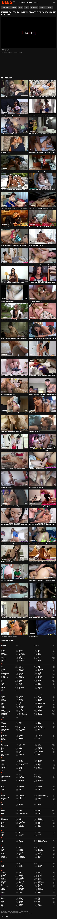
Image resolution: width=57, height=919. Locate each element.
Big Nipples (21, 677)
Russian (2, 868)
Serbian (21, 875)
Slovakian (40, 879)
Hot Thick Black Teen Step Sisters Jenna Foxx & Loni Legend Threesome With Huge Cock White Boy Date (42, 115)
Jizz (20, 799)
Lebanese (40, 812)
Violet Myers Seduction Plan (7, 580)
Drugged (49, 7)
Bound (20, 684)
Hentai (2, 777)
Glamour (39, 763)
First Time (3, 750)
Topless (21, 904)
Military (39, 823)
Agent (39, 650)
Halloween (21, 774)
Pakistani (40, 847)
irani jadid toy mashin (33, 636)
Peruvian (21, 850)
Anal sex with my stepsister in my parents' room (11, 599)
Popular (29, 2)
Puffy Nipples (22, 857)
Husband (21, 782)
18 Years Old (34, 7)
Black (11, 52)
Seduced (40, 874)
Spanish (21, 884)
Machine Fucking (4, 819)
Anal (39, 653)
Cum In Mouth (4, 714)
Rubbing (39, 866)
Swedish (21, 891)
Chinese (39, 700)
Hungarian (3, 782)
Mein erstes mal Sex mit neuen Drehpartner (10, 357)
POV (20, 847)
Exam (39, 738)
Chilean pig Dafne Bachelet (7, 487)
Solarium (3, 882)
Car (38, 696)
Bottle (2, 684)
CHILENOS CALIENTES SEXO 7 (7, 301)
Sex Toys (40, 875)
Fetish (2, 748)
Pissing (39, 852)
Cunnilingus (22, 716)
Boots (20, 683)
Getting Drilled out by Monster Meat (9, 636)
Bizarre (39, 679)
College (2, 706)
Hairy (2, 774)
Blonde (39, 680)
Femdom (40, 747)
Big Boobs (21, 674)
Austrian (39, 660)
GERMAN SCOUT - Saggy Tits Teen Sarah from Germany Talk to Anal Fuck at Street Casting (14, 617)
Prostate (3, 856)
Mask (2, 821)
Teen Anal (3, 900)
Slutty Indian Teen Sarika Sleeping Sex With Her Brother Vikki (42, 226)
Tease (20, 898)
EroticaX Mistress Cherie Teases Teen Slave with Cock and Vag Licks (42, 617)
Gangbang (40, 760)
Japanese (21, 795)
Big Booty (40, 674)
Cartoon (2, 697)
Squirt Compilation (5, 886)
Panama (2, 849)
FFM (2, 744)
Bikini (2, 679)
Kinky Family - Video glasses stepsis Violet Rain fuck (12, 282)
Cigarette (21, 702)
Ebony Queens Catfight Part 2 (35, 599)
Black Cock (21, 680)
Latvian (2, 812)
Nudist (39, 834)
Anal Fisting (22, 654)
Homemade (3, 779)
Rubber (21, 866)
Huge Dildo (21, 780)
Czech (2, 717)
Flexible (2, 751)
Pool (39, 853)
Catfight (39, 697)
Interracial (21, 788)
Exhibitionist (3, 739)
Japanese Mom (22, 797)
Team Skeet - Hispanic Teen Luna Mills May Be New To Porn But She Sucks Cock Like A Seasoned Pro (14, 524)
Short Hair (21, 878)
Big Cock (40, 676)
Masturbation (41, 821)
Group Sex (3, 768)
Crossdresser (4, 713)
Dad (2, 722)
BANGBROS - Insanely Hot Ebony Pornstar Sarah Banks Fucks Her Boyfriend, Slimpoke (14, 189)
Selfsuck (3, 875)
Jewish (2, 799)
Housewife (3, 780)
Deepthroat (3, 723)
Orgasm (21, 841)
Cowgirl (21, 710)
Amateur (16, 52)
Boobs (2, 683)
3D (20, 645)
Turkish (2, 907)
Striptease (3, 889)
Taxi (39, 897)
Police (2, 853)
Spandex (3, 884)
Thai (39, 900)
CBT (2, 695)
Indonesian (21, 786)
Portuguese (21, 854)
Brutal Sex (21, 687)
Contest (21, 707)
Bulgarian (3, 688)
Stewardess (3, 888)
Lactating (3, 810)
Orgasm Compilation (42, 841)
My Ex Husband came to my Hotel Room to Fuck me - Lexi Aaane (42, 133)
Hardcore (21, 776)
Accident (3, 650)
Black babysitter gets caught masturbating (10, 115)
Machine (39, 818)
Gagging (3, 760)
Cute (39, 716)
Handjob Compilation (5, 776)
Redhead (21, 863)
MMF (20, 818)
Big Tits (39, 677)
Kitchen (39, 804)
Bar (1, 670)
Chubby (2, 702)
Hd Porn (6, 916)
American (21, 653)
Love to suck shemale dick (35, 431)
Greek (39, 767)
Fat (1, 747)
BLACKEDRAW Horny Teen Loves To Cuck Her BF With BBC (42, 152)
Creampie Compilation (6, 711)
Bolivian (21, 681)
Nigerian (39, 832)
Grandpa (3, 767)
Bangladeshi (40, 669)
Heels (39, 776)
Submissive (40, 889)
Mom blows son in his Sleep (7, 561)
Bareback (21, 670)
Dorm (2, 727)
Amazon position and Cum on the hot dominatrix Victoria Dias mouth (42, 561)
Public (39, 856)
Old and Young (5, 7)
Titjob (20, 902)
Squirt (39, 885)
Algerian (21, 651)
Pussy (2, 859)
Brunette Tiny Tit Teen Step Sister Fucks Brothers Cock (13, 468)
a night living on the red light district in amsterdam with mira (14, 226)
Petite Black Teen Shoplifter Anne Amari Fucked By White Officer (42, 524)
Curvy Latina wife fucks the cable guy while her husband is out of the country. (14, 412)
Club (20, 704)
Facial (39, 744)
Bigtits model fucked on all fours (36, 245)
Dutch (20, 730)
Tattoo (20, 897)
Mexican (3, 823)
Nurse (2, 835)
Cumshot (40, 714)
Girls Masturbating (23, 763)
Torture (39, 904)
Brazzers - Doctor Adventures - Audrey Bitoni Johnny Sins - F (42, 338)
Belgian (21, 673)
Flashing (39, 750)
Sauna (39, 872)
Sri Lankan (21, 886)
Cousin (2, 710)
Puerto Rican (4, 857)
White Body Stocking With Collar (8, 394)
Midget (20, 823)
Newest (36, 2)
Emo (20, 736)
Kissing (21, 804)
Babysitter (21, 667)
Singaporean (3, 879)
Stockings (21, 888)
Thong (2, 901)
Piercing (21, 852)
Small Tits (21, 881)
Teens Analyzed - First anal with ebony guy (38, 450)
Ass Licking (3, 658)
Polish (20, 853)
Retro (20, 7)
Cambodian (40, 695)
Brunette (3, 687)
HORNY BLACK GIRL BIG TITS (35, 301)
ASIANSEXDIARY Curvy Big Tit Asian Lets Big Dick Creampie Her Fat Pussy (42, 264)
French (39, 752)
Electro (2, 736)
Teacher (2, 898)
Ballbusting (21, 669)
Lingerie (39, 813)
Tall (1, 897)
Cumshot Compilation (5, 716)
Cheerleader (3, 700)
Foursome (21, 752)
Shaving (21, 877)
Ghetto (7, 52)
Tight (2, 902)
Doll (20, 726)
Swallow (3, 891)
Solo (20, 882)
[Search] (54, 2)
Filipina (21, 748)
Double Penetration (5, 729)
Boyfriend (40, 684)
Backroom (40, 667)
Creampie (40, 710)
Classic (2, 703)
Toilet (39, 902)
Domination (40, 726)
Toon (2, 904)
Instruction (3, 788)
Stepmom (40, 886)
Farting (39, 745)
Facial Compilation (5, 745)
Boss (39, 683)
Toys (2, 905)
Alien (39, 651)
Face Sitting (22, 744)
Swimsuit (40, 891)
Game (20, 760)
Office (2, 840)
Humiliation (40, 780)
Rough (2, 866)
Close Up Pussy (41, 703)
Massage (21, 821)
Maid (20, 819)
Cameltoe (3, 696)
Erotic (39, 736)
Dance (20, 722)
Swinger (2, 892)
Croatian (39, 711)
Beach (20, 672)
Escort (2, 738)
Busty (2, 690)
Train (20, 905)
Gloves (39, 764)
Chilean (21, 700)
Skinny (20, 879)
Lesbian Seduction (23, 813)
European (21, 738)
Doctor (39, 725)
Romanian (40, 865)
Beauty (39, 672)
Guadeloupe (22, 768)
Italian (2, 790)
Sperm (2, 885)
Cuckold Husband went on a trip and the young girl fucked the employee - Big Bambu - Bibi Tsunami (14, 245)
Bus (20, 688)
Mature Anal (22, 822)
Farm (20, 745)
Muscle (39, 826)
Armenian (40, 656)
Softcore (39, 881)
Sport (20, 885)
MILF (2, 818)
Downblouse (22, 729)
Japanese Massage (5, 797)
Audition (39, 658)
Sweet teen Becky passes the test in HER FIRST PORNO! (41, 357)
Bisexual (21, 679)
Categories (22, 2)
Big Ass (39, 673)
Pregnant (40, 854)
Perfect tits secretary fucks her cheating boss (39, 468)
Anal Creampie (4, 654)
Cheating (40, 699)
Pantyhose (40, 849)
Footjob (2, 752)
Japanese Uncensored (43, 797)
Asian (20, 657)
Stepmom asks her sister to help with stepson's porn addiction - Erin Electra (14, 208)
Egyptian (40, 735)
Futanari (2, 755)
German (21, 761)
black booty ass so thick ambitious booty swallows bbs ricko (42, 394)
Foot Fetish (40, 751)
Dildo (2, 725)
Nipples (2, 834)
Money (2, 826)
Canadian (21, 696)
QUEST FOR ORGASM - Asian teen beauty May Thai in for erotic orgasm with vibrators (42, 96)
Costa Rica (3, 709)
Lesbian (2, 813)
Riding (2, 865)
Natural (2, 832)
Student (21, 889)
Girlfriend (3, 763)
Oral (2, 841)
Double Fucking (41, 727)
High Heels (21, 777)
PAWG (2, 847)
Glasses (2, 764)
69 (38, 645)
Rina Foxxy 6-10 (32, 412)
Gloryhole (21, 764)
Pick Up (2, 852)
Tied (39, 901)
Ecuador (21, 735)
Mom (39, 825)
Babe (2, 667)
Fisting (20, 750)
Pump (39, 857)
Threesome (21, 901)
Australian (14, 7)
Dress (39, 729)
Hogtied (39, 777)
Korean (2, 806)
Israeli (39, 789)
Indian (2, 786)
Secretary (21, 874)
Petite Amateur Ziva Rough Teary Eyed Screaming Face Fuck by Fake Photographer (42, 189)
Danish (39, 722)
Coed (39, 704)
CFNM (20, 695)
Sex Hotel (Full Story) (5, 152)
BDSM (39, 666)
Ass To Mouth (22, 658)
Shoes (2, 878)
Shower (39, 878)
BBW (20, 666)
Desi (20, 723)
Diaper (39, 723)
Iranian (2, 789)
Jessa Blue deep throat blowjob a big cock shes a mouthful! (14, 543)
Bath (39, 670)
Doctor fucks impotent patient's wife (9, 450)
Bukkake (39, 687)
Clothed (2, 704)
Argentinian (21, 656)
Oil (20, 840)
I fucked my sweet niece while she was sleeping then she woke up (42, 319)
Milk (2, 825)
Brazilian (3, 686)
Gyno (20, 770)
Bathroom (3, 672)
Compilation (40, 706)
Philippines (40, 850)
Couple (39, 709)
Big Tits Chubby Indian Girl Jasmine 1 (9, 133)
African (21, 650)
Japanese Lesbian (42, 795)
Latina (39, 810)
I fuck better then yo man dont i (36, 487)
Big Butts (3, 676)
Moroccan (21, 826)
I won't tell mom (4, 96)
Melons (39, 822)
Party (2, 850)
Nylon (20, 835)
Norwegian (21, 834)
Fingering (40, 748)
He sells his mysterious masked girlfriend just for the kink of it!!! (42, 506)
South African (41, 882)
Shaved (2, 877)
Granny (26, 7)
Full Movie (42, 7)
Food (20, 751)
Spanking (40, 884)
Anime (39, 654)
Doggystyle (3, 726)
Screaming (3, 874)
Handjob (39, 774)
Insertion (40, 786)
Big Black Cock (4, 674)
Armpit (2, 657)
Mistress (21, 825)
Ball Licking (3, 669)
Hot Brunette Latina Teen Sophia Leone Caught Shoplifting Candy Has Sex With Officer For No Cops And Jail (42, 282)
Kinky (2, 804)
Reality (20, 52)
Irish (20, 789)
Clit (20, 703)
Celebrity (21, 699)
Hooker (21, 779)
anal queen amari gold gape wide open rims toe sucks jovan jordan (42, 580)
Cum (39, 713)
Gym (2, 770)
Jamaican (3, 795)
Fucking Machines (5, 754)
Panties (21, 849)
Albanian (3, 651)
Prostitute (21, 856)
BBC (2, 666)
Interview (40, 788)
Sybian (39, 892)
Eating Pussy (4, 735)
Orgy (2, 843)
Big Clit (21, 676)
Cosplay (39, 707)
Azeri (2, 661)
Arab (2, 656)
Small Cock (3, 881)
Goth (39, 766)
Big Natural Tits (4, 677)
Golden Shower (4, 766)
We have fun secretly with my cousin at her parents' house (42, 208)
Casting (21, 697)
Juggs (39, 799)
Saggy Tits (3, 872)
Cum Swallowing (23, 714)
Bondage (40, 681)
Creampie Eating (23, 711)
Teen (39, 898)
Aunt (2, 660)
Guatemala (40, 768)
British (39, 686)
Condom (3, 707)
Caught (2, 699)
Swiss (20, 892)
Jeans (20, 798)
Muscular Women (5, 828)
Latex (20, 810)
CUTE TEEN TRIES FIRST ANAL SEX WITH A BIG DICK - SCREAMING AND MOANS (14, 375)
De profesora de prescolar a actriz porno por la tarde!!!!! (13, 171)
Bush (39, 688)
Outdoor (21, 843)
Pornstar (3, 854)
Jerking (39, 798)
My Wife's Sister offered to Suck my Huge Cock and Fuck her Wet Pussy (42, 543)
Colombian (21, 706)
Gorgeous (21, 766)
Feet (20, 747)
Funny (39, 754)
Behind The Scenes (5, 673)
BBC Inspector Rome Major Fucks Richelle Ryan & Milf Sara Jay (42, 375)
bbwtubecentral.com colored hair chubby (10, 506)
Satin (20, 872)
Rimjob (20, 865)
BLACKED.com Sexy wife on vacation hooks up (11, 431)
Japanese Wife (4, 798)
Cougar (21, 709)
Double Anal (22, 727)
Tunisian (39, 905)
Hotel (39, 779)
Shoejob (39, 877)
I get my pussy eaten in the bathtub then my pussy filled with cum (14, 338)
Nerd (20, 832)
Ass (38, 657)
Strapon (39, 888)
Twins (20, 907)
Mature (2, 822)
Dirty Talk (21, 725)
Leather (21, 812)
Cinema (39, 702)
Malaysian (40, 819)
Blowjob (2, 681)
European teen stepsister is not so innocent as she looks (13, 264)
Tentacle (21, 900)
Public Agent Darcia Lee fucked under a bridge (11, 319)
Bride (20, 686)
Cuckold (21, 713)
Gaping (2, 761)
